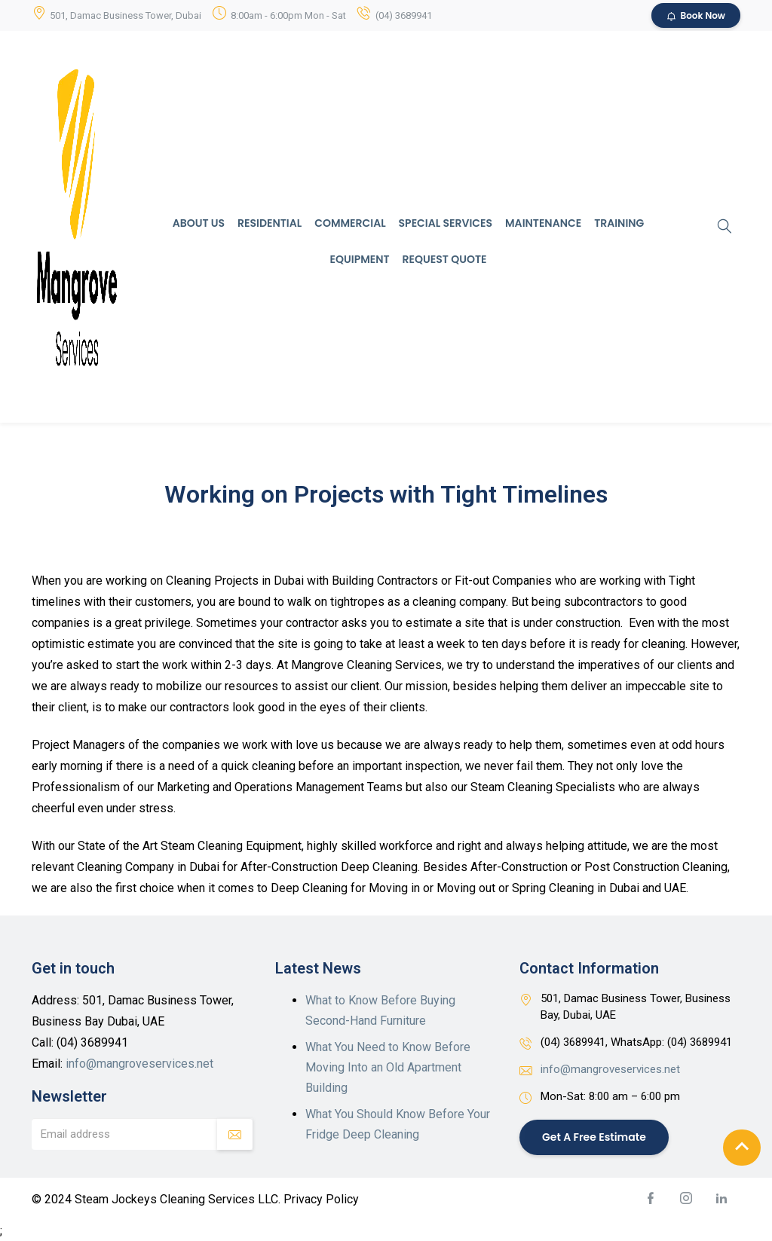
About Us (199, 223)
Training (619, 223)
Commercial (349, 223)
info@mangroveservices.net (139, 1063)
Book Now (696, 15)
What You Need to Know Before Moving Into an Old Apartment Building (387, 1067)
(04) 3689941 (403, 15)
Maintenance (543, 223)
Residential (269, 223)
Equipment (360, 259)
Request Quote (445, 259)
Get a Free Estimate (594, 1137)
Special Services (445, 223)
